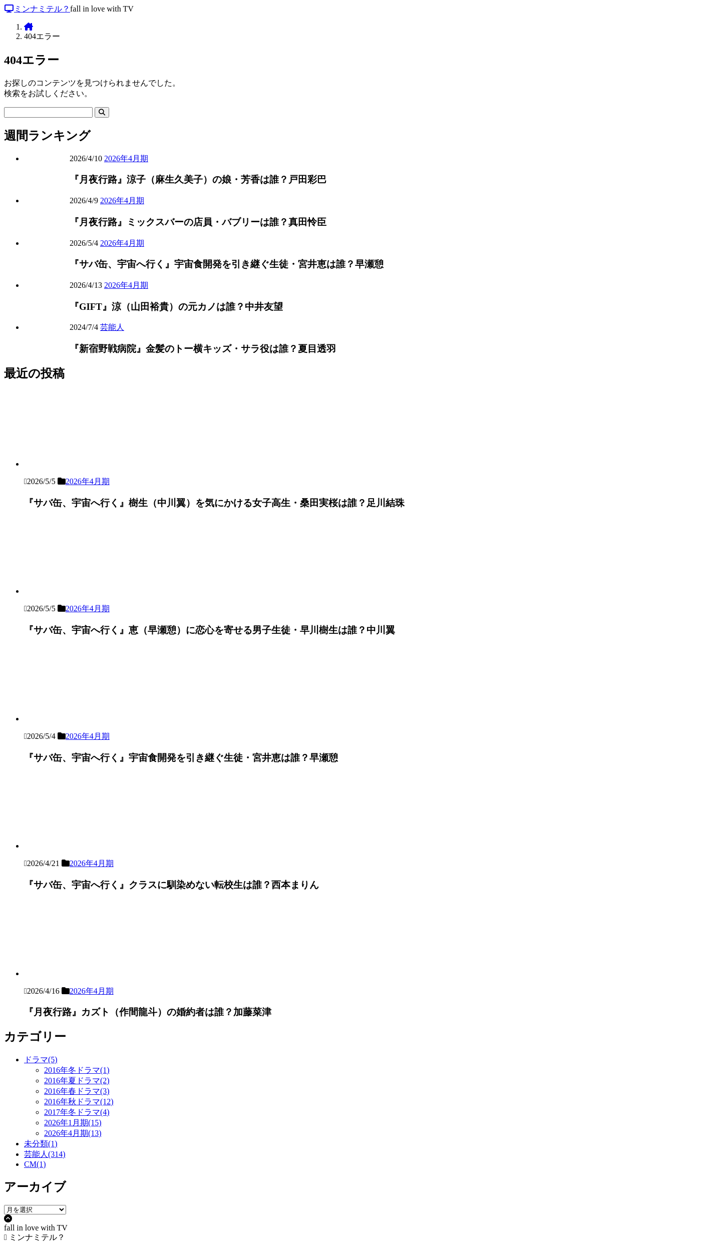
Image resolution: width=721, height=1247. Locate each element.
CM (35, 1164)
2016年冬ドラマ (77, 1070)
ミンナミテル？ (37, 9)
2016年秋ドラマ (79, 1101)
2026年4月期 (126, 158)
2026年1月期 (73, 1122)
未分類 (41, 1143)
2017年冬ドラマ (77, 1112)
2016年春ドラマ (77, 1091)
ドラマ (41, 1059)
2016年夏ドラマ (77, 1080)
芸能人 (112, 327)
